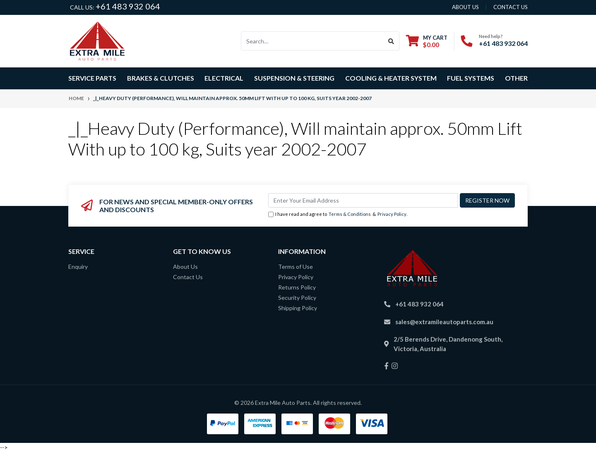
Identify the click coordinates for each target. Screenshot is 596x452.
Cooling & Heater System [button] (391, 78)
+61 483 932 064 (128, 6)
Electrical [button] (223, 78)
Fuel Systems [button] (470, 78)
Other (516, 78)
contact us (510, 7)
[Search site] (391, 40)
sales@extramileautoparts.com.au (444, 321)
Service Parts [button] (92, 78)
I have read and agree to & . (337, 214)
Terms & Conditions (350, 214)
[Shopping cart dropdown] (427, 41)
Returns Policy (297, 287)
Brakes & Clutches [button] (160, 78)
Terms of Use (295, 266)
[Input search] (312, 40)
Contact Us (188, 276)
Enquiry (78, 266)
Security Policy (297, 297)
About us (465, 7)
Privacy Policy (391, 214)
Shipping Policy (297, 307)
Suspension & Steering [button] (294, 78)
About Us (185, 266)
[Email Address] (363, 200)
